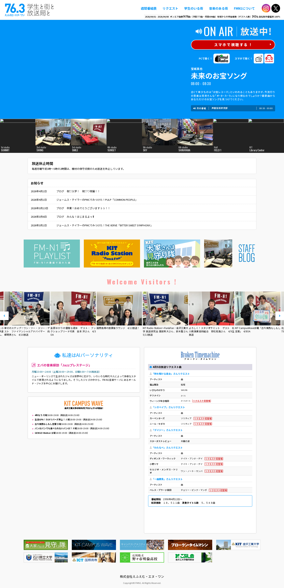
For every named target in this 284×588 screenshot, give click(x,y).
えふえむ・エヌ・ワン (29, 10)
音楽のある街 (218, 8)
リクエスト (170, 8)
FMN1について (244, 8)
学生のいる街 (193, 8)
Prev (4, 315)
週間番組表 (149, 8)
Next (279, 315)
